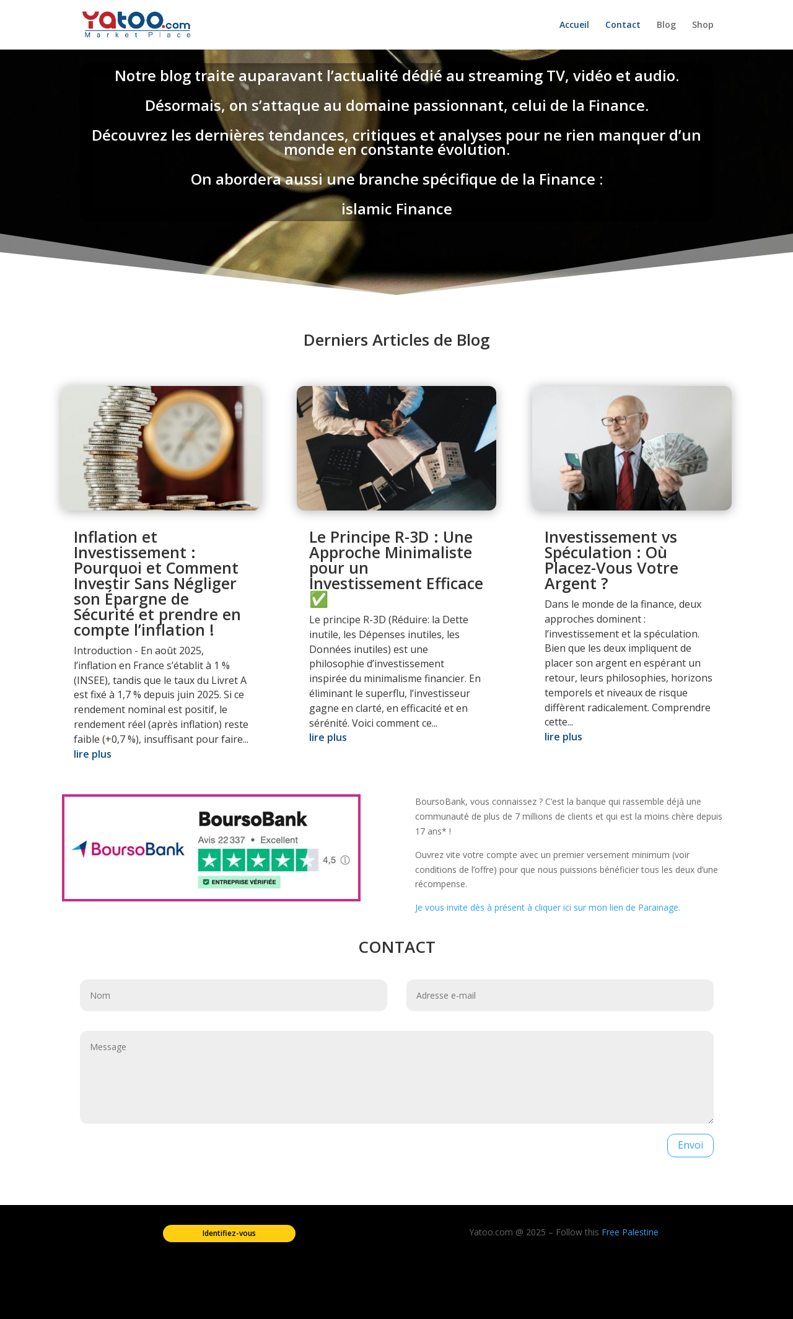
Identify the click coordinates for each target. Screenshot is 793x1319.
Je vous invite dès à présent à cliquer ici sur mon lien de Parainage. (547, 907)
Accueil (574, 25)
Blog (666, 25)
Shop (703, 25)
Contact (623, 25)
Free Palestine (630, 1232)
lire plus (93, 754)
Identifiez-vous (229, 1233)
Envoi (690, 1145)
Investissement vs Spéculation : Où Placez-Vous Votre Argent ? (611, 560)
